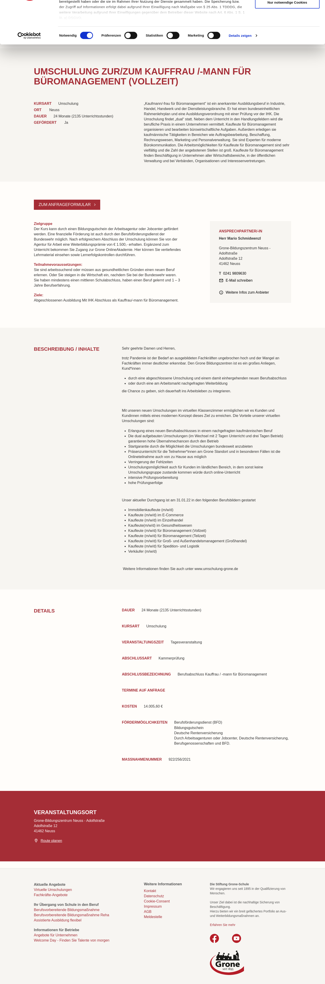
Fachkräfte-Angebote (50, 895)
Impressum (153, 906)
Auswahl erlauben (287, 25)
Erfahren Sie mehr (222, 925)
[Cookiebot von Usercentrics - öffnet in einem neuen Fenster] (29, 72)
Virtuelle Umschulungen (53, 890)
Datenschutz (154, 896)
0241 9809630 (234, 273)
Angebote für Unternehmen (55, 935)
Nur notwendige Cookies (287, 39)
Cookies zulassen (287, 11)
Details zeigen (240, 72)
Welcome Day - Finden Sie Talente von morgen (71, 940)
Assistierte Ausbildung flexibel (57, 920)
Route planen (51, 841)
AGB (148, 912)
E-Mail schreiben (239, 280)
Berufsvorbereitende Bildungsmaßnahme (67, 910)
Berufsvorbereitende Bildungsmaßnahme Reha (71, 915)
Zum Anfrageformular (65, 204)
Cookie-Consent (157, 901)
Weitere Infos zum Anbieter (247, 292)
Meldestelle (153, 917)
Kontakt (150, 891)
